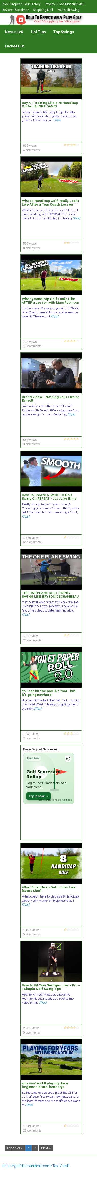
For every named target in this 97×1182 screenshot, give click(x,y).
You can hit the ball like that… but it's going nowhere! (49, 693)
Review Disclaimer (15, 10)
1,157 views (31, 930)
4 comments (31, 150)
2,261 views (31, 1028)
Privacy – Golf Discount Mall (64, 4)
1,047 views (31, 734)
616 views (30, 145)
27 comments (32, 1130)
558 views (30, 440)
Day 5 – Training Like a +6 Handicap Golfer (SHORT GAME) (50, 104)
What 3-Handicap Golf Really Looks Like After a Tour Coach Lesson (50, 202)
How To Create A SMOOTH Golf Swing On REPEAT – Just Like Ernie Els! (49, 498)
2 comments (31, 738)
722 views (30, 342)
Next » (46, 1148)
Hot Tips (38, 32)
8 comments (31, 248)
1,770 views (31, 538)
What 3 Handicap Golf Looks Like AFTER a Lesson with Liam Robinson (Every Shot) (50, 302)
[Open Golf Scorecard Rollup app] (48, 778)
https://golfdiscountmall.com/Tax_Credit (36, 1166)
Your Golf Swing (68, 10)
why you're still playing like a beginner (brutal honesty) (45, 1085)
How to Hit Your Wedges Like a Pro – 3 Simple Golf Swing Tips (51, 987)
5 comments (31, 934)
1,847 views (31, 636)
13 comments (32, 346)
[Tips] (57, 120)
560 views (30, 244)
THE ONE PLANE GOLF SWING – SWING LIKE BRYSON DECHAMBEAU (50, 595)
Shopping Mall (43, 10)
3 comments (31, 444)
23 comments (32, 640)
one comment (32, 542)
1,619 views (31, 1126)
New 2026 (14, 32)
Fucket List (15, 46)
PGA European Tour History (21, 4)
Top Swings (63, 32)
